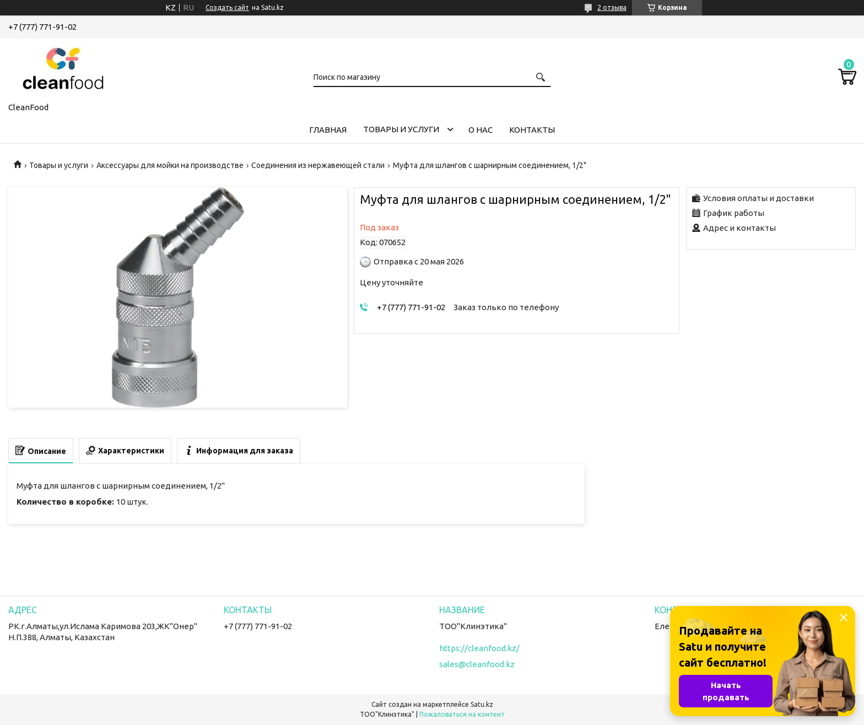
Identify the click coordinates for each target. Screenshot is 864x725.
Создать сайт (227, 7)
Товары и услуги (401, 129)
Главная (328, 129)
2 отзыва (612, 7)
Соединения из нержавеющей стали (318, 165)
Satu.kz (482, 704)
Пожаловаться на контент (462, 714)
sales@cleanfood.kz (477, 664)
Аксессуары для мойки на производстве (170, 165)
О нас (480, 129)
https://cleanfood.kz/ (479, 648)
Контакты (532, 129)
